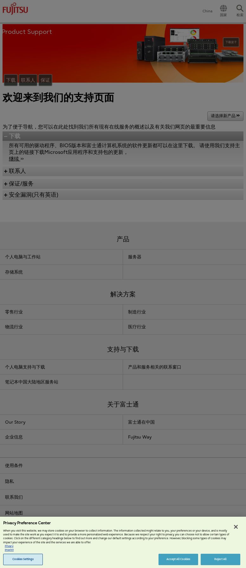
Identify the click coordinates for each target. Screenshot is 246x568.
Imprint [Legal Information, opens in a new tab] (9, 553)
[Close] (236, 530)
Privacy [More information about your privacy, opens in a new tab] (9, 549)
